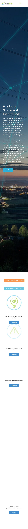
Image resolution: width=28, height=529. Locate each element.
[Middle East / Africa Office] (14, 289)
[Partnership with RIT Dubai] (14, 281)
